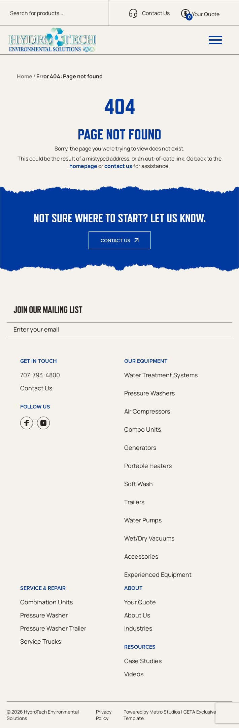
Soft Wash (138, 484)
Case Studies (143, 661)
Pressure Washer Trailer (53, 628)
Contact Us (115, 240)
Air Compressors (147, 411)
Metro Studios (164, 712)
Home (24, 76)
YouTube (43, 423)
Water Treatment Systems (161, 375)
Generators (140, 447)
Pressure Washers (149, 393)
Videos (133, 674)
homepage (83, 166)
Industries (138, 628)
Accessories (141, 556)
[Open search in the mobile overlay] (54, 13)
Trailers (134, 502)
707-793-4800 (40, 375)
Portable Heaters (148, 466)
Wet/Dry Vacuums (149, 538)
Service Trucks (40, 641)
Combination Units (46, 602)
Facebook (27, 423)
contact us (118, 166)
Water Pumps (143, 520)
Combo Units (142, 429)
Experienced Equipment (158, 574)
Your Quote (140, 602)
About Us (137, 615)
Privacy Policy (103, 715)
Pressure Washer (44, 615)
